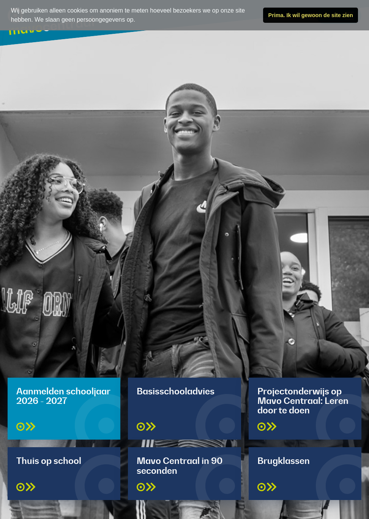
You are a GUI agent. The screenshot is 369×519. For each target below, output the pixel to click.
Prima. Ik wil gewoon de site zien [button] (310, 15)
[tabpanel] (184, 259)
